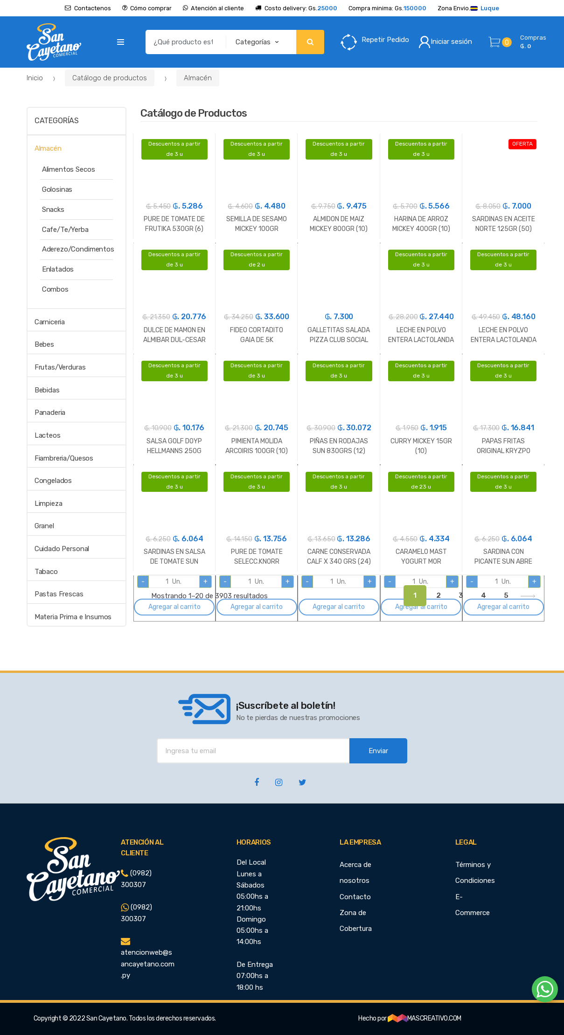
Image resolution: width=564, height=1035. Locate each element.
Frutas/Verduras (60, 367)
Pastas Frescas (59, 594)
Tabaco (46, 571)
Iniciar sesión (445, 42)
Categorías (57, 120)
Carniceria (50, 322)
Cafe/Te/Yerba (65, 229)
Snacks (53, 209)
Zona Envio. (468, 8)
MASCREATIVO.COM (424, 1018)
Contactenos (88, 8)
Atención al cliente (213, 8)
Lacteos (48, 435)
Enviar (378, 751)
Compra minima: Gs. (387, 8)
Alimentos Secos (68, 169)
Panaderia (50, 412)
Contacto (355, 897)
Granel (44, 526)
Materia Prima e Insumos (73, 617)
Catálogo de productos (109, 78)
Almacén (198, 78)
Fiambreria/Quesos (64, 458)
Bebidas (47, 390)
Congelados (53, 480)
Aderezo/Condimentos (78, 249)
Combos (55, 289)
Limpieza (49, 503)
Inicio (35, 78)
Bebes (44, 344)
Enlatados (58, 269)
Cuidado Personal (62, 549)
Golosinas (57, 189)
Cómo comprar (147, 8)
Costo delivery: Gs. (296, 8)
